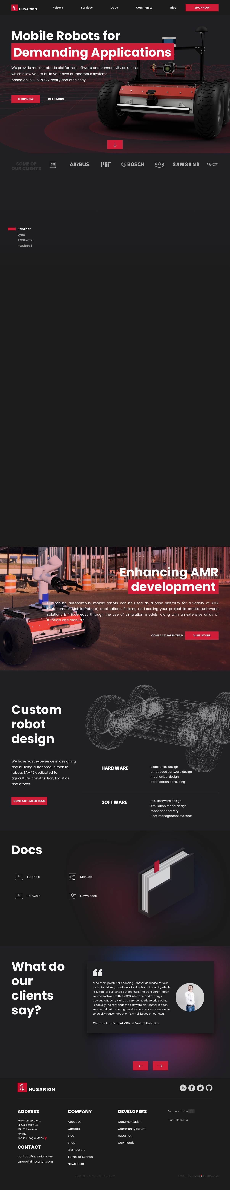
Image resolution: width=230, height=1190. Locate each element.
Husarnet (125, 1135)
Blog (173, 8)
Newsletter (76, 1164)
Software (33, 896)
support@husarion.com (35, 1161)
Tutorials (33, 877)
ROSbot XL (26, 240)
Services (87, 8)
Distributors (76, 1150)
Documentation (130, 1122)
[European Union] (181, 1111)
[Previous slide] (140, 1065)
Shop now (202, 8)
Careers (74, 1129)
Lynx (21, 235)
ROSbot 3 (25, 246)
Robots (58, 8)
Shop (71, 1142)
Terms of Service (80, 1157)
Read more (56, 99)
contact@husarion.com (35, 1156)
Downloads (88, 896)
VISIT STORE (202, 635)
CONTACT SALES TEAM (167, 635)
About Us (74, 1122)
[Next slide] (160, 1065)
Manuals (86, 877)
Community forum (131, 1129)
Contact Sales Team (29, 801)
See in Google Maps (32, 1138)
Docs (114, 8)
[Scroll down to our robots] (115, 144)
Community (144, 8)
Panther (24, 229)
